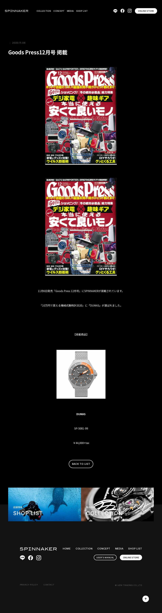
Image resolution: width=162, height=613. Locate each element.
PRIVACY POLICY (29, 585)
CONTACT (48, 585)
